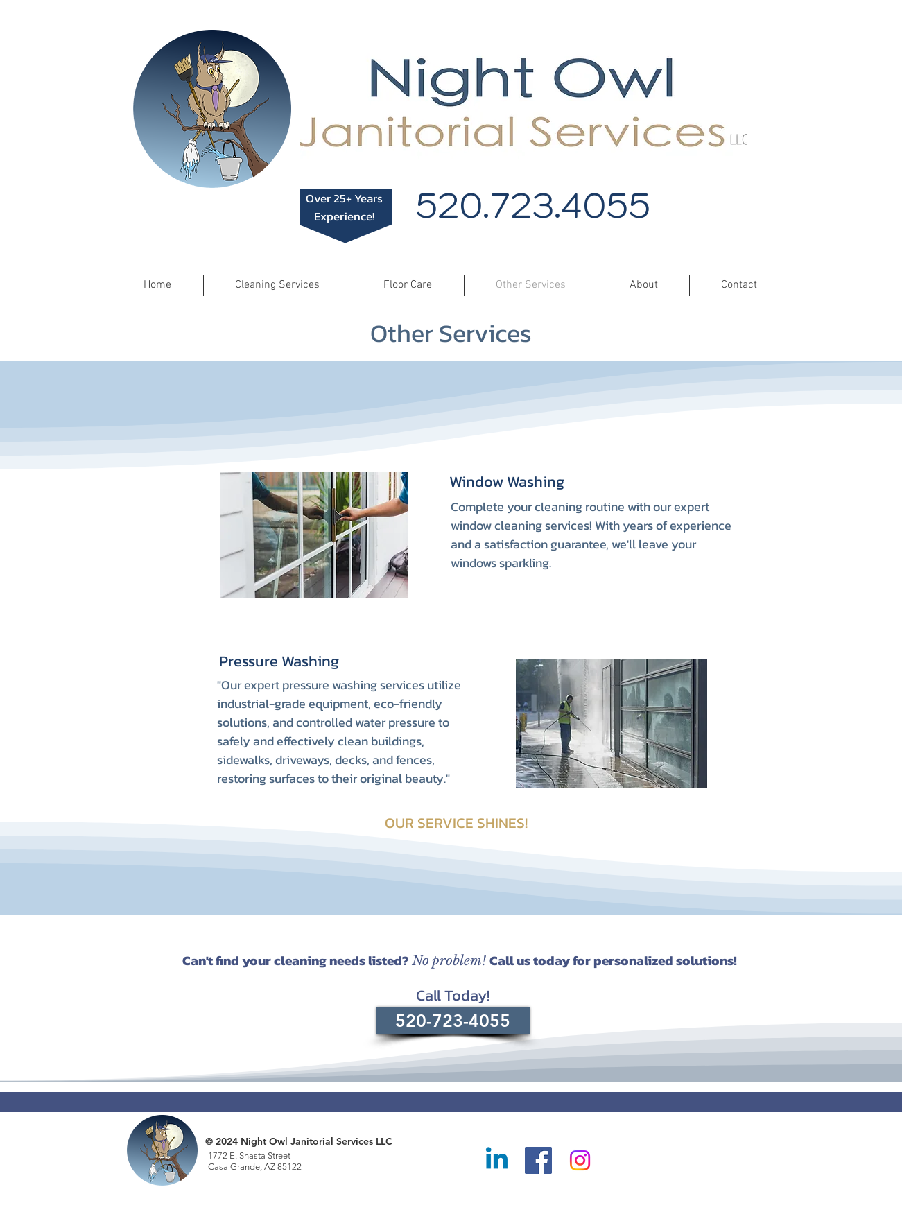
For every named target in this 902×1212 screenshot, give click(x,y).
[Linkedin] (496, 1160)
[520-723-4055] (453, 1020)
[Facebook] (538, 1160)
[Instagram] (579, 1160)
